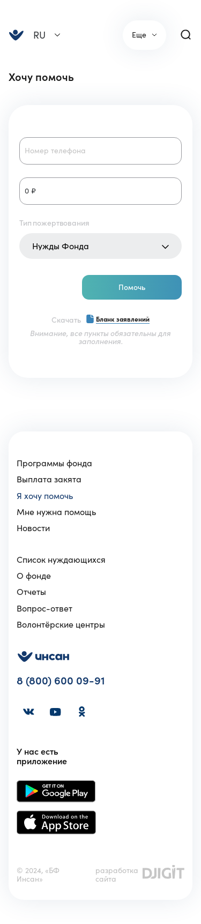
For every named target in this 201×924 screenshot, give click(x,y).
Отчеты (31, 592)
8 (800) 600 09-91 (61, 681)
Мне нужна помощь (56, 512)
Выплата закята (49, 479)
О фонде (34, 575)
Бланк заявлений (123, 319)
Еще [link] (139, 35)
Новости (33, 528)
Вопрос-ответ (44, 608)
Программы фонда (54, 463)
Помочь (131, 287)
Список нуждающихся (61, 559)
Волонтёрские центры (61, 624)
